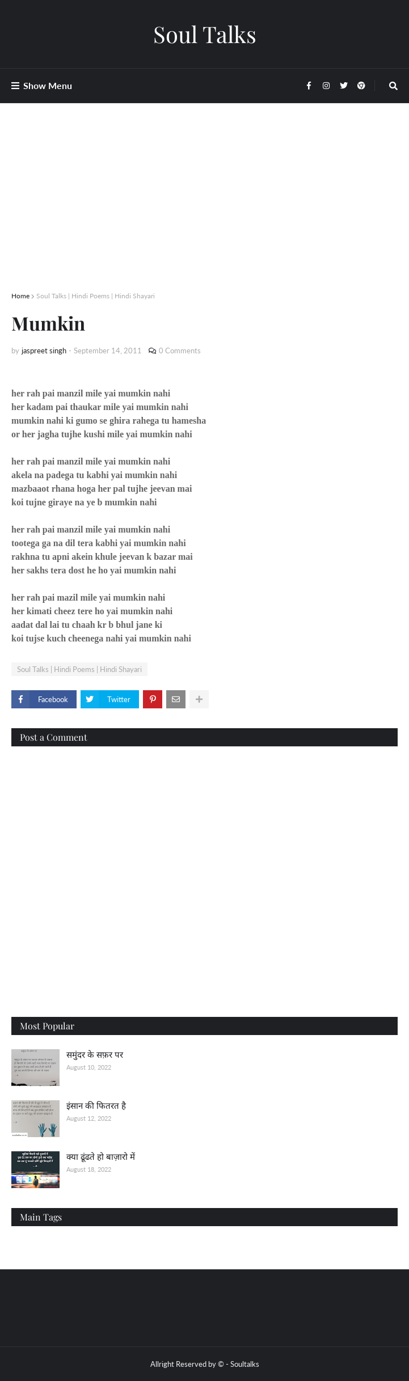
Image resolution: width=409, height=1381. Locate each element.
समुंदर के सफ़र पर (94, 1054)
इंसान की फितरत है (96, 1105)
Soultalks (244, 1364)
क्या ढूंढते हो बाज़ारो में (100, 1156)
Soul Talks (204, 34)
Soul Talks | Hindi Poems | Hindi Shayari (95, 296)
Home (20, 296)
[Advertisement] (204, 211)
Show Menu (47, 85)
